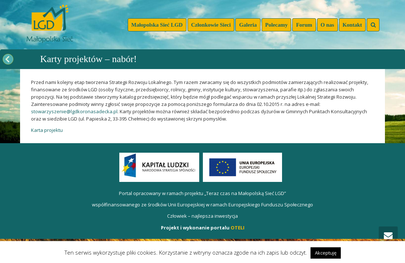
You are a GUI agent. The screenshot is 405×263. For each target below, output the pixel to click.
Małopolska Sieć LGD (157, 25)
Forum (304, 25)
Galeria (247, 25)
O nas (327, 25)
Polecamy (276, 25)
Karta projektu (47, 130)
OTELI (237, 227)
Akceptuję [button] (325, 252)
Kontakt (352, 25)
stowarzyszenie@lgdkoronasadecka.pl (74, 111)
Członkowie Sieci (211, 25)
